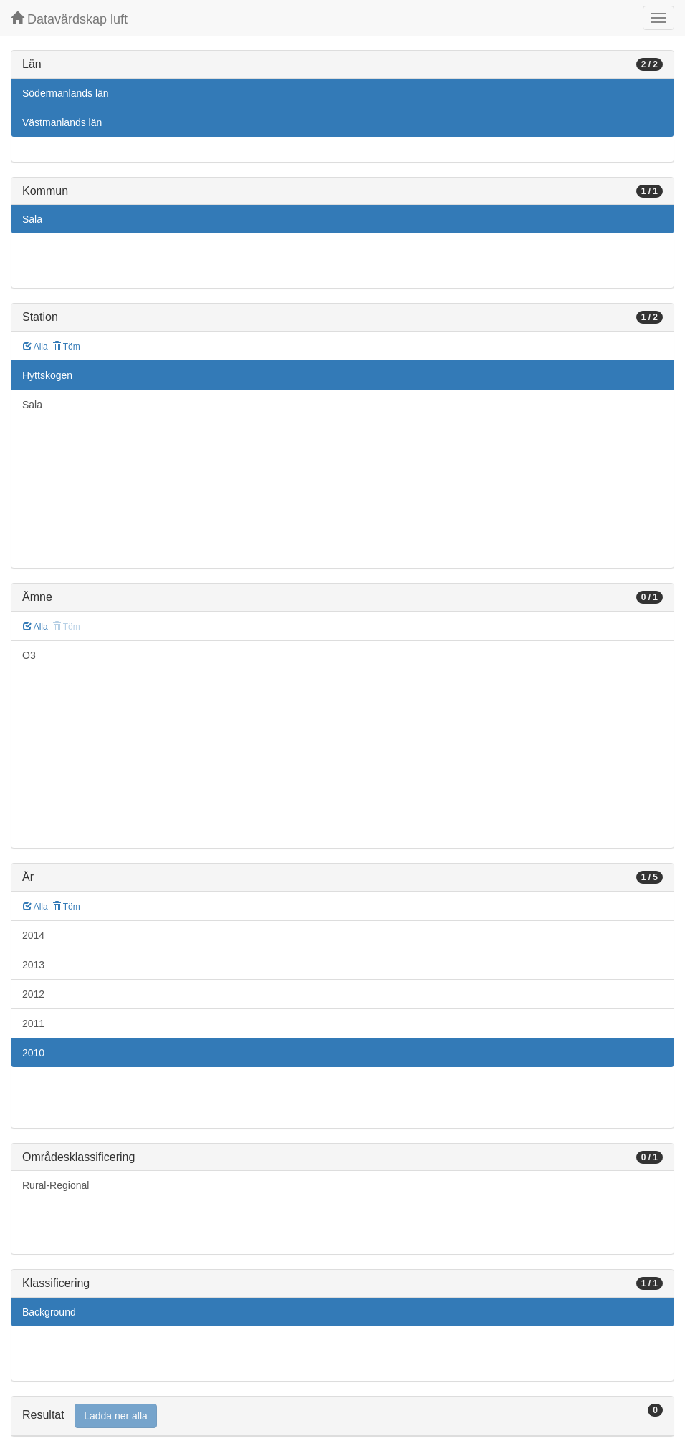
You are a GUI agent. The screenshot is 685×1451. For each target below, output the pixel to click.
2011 (33, 1023)
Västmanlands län (62, 122)
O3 (29, 655)
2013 (33, 964)
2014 (33, 935)
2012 (33, 994)
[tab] (342, 1416)
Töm (66, 347)
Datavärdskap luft (69, 18)
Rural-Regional (55, 1185)
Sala (32, 219)
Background (49, 1312)
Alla (35, 347)
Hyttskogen (47, 375)
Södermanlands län (65, 93)
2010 (33, 1053)
